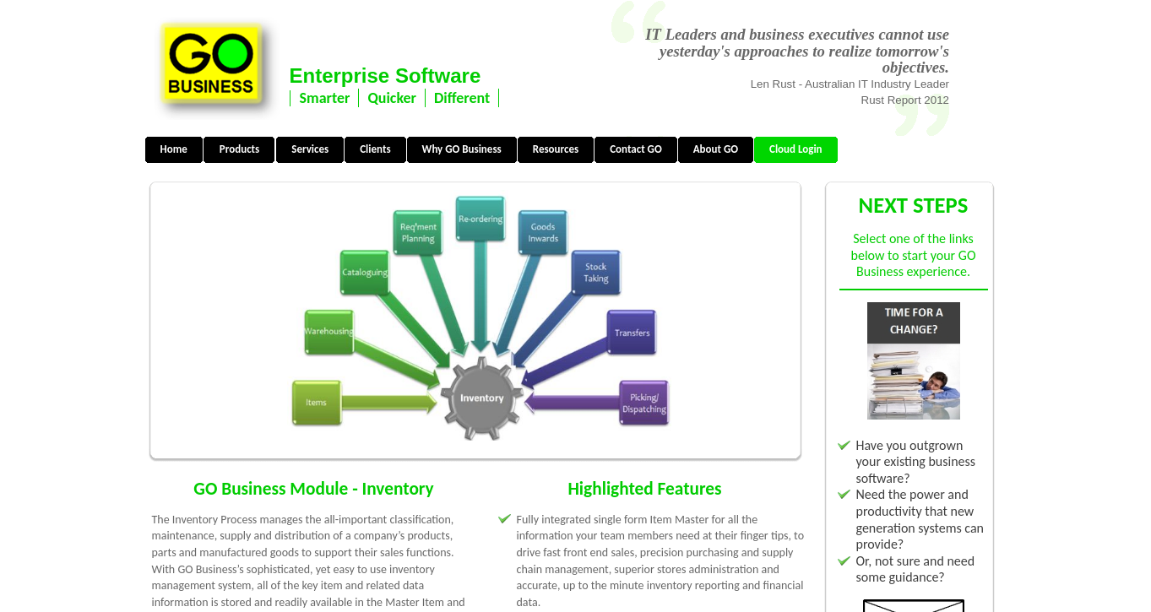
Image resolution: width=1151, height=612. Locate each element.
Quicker (391, 98)
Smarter (325, 98)
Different (462, 98)
